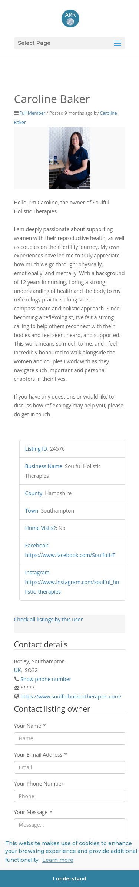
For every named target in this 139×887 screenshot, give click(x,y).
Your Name (30, 725)
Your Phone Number (39, 783)
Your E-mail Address (40, 754)
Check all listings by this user (48, 619)
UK (17, 670)
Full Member (33, 113)
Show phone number (45, 679)
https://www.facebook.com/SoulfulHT (70, 554)
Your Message (33, 812)
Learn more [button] (57, 860)
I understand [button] (69, 878)
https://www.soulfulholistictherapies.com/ (70, 696)
